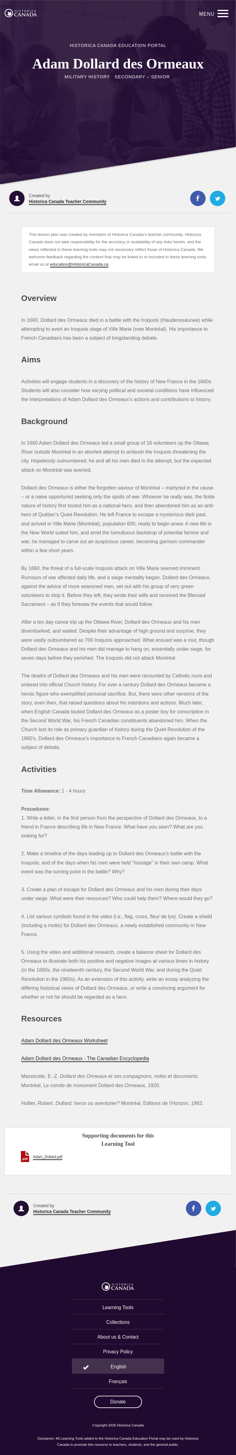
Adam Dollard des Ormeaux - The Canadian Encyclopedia (85, 1058)
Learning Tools (117, 1307)
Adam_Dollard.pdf (47, 1157)
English (118, 1366)
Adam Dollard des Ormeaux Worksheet (64, 1040)
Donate (118, 1401)
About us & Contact (118, 1337)
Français (118, 1381)
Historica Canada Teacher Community (67, 201)
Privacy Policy (118, 1351)
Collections (118, 1322)
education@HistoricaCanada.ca (79, 264)
